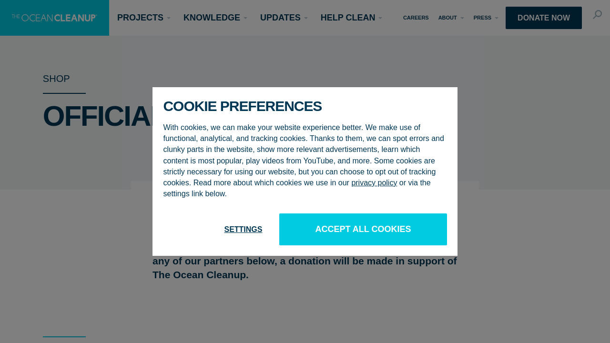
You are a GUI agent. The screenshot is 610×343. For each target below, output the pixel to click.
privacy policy (374, 183)
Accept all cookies (363, 229)
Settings (243, 229)
